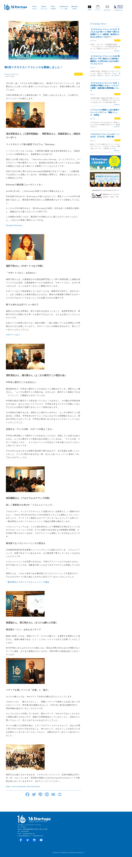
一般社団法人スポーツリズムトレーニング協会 (27, 582)
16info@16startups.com (28, 833)
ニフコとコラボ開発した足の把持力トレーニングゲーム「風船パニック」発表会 (104, 112)
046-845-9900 (25, 831)
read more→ (117, 50)
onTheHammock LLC (79, 852)
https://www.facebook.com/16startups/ (23, 786)
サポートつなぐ (13, 335)
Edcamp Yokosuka (14, 225)
